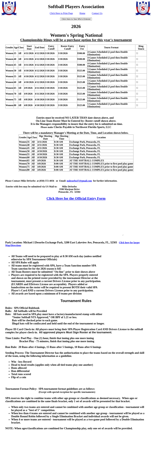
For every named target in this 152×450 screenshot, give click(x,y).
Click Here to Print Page (61, 13)
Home (82, 13)
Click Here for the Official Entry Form (76, 198)
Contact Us (97, 13)
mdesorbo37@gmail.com (79, 181)
